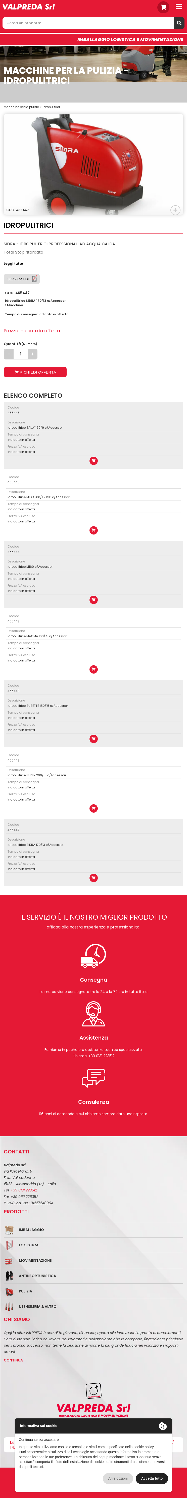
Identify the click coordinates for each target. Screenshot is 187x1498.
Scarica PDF (19, 279)
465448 (14, 760)
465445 (14, 482)
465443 (13, 621)
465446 (14, 413)
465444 (14, 552)
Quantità (20, 344)
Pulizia (25, 1291)
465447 (13, 830)
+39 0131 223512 (24, 1190)
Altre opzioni (118, 1478)
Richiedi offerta (35, 372)
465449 (14, 691)
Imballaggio (31, 1229)
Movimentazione (35, 1260)
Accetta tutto (152, 1478)
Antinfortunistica (37, 1275)
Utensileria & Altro (38, 1306)
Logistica (28, 1245)
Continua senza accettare (39, 1440)
